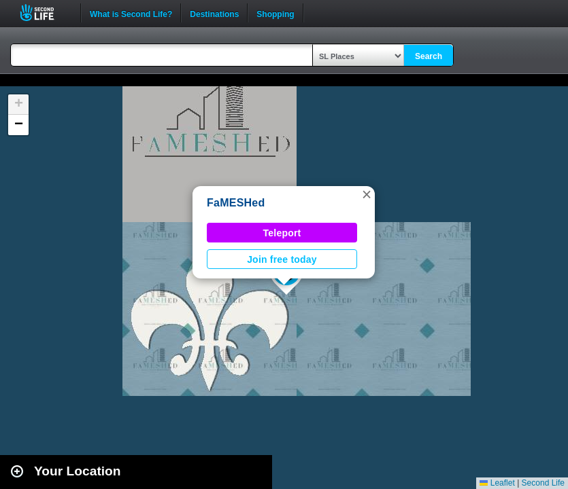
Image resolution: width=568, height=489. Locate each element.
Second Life (44, 12)
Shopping (275, 13)
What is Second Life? (131, 13)
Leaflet (497, 483)
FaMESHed (236, 203)
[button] (366, 194)
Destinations (214, 13)
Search (428, 56)
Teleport (282, 233)
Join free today (282, 259)
